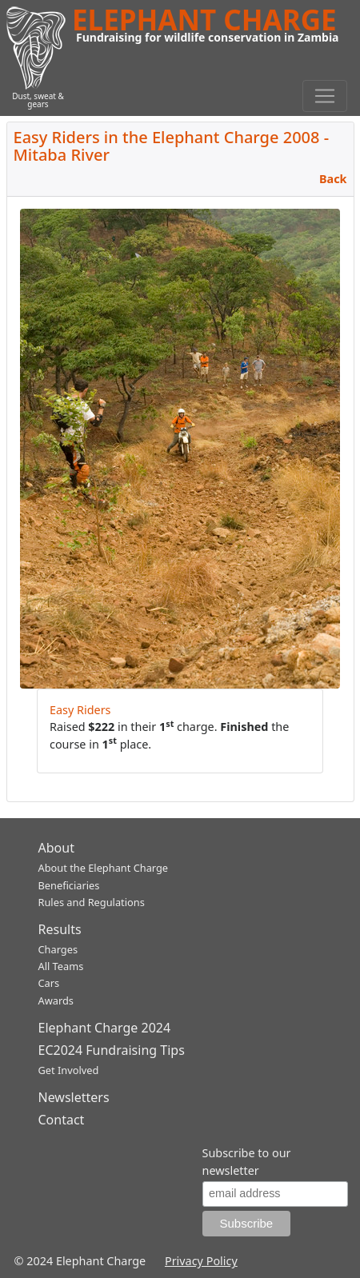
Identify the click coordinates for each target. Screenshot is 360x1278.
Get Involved (68, 1070)
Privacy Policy (201, 1260)
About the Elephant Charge (103, 868)
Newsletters (74, 1097)
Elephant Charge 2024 (104, 1027)
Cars (49, 983)
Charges (58, 949)
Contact (61, 1119)
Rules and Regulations (91, 902)
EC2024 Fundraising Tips (111, 1050)
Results (60, 929)
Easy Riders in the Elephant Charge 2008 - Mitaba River (172, 146)
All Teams (61, 966)
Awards (56, 1000)
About (56, 848)
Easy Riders (80, 709)
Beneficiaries (69, 885)
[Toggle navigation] (324, 96)
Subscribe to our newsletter (246, 1161)
